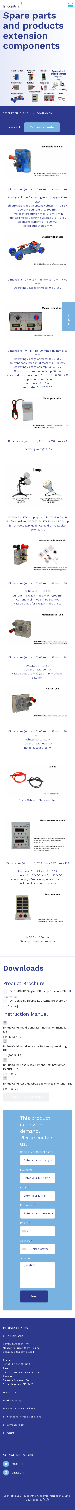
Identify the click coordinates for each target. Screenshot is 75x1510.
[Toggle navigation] (70, 5)
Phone (24, 1223)
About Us (11, 1392)
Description (10, 113)
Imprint (10, 1432)
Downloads (44, 113)
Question (25, 1258)
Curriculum (27, 113)
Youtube (18, 1464)
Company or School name (36, 1152)
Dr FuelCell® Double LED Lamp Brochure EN (38, 1000)
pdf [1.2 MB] (10, 1006)
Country (25, 1240)
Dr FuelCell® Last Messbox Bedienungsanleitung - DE (37, 1083)
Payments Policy (15, 1424)
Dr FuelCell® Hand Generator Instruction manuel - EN (35, 1029)
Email (23, 1187)
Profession (27, 1205)
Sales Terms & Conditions (20, 1408)
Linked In (18, 1472)
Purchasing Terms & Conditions (23, 1416)
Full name (26, 1169)
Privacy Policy (14, 1400)
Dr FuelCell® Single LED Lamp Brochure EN (38, 991)
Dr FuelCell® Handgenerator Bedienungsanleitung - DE (36, 1048)
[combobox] (24, 1231)
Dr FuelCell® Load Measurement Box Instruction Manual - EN (34, 1066)
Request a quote (42, 127)
